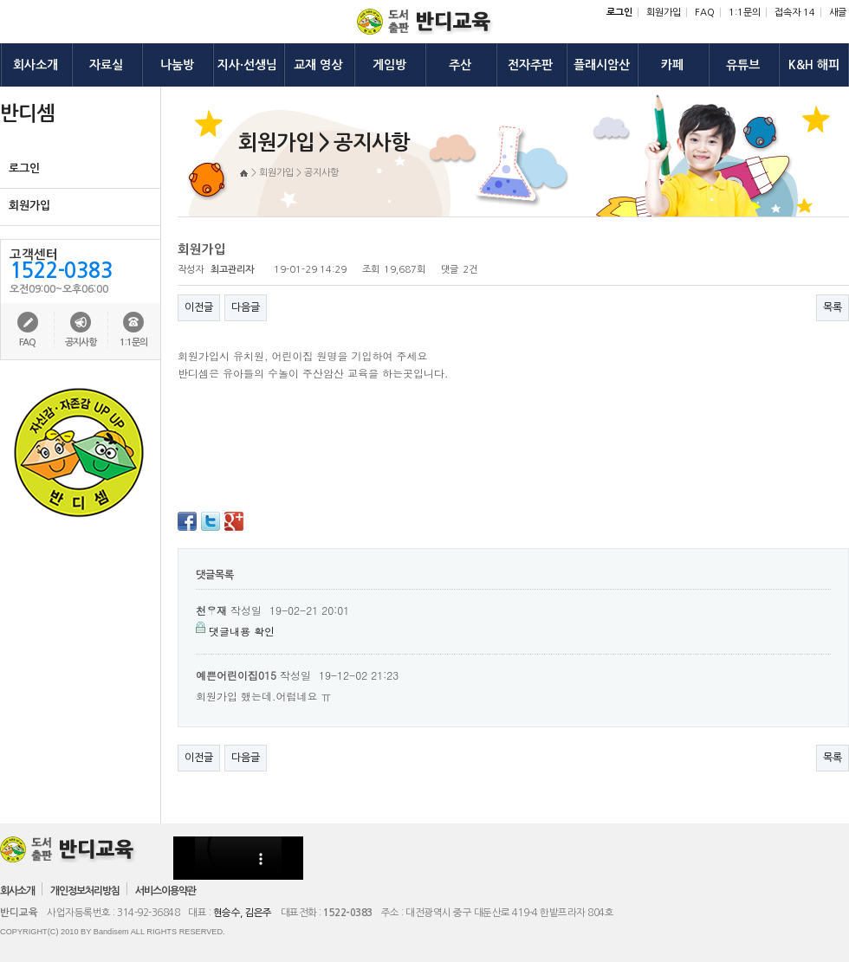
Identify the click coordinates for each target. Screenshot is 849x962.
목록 (832, 307)
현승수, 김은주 (242, 912)
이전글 (199, 307)
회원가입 (663, 12)
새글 (837, 12)
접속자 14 (794, 12)
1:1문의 (745, 12)
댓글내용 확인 (242, 630)
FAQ (705, 12)
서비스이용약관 (165, 891)
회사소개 (17, 891)
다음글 (245, 307)
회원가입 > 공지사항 (299, 173)
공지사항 (80, 342)
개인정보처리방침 (85, 891)
